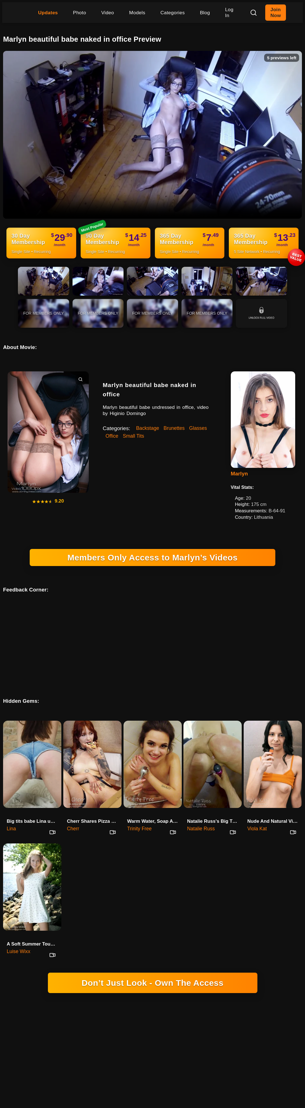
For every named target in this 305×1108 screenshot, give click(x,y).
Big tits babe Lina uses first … (34, 807)
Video (107, 12)
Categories (172, 12)
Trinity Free (139, 814)
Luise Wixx (18, 937)
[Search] (253, 13)
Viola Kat (257, 814)
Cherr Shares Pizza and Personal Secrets (94, 807)
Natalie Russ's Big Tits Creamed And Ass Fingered (214, 807)
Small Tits (133, 436)
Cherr (73, 814)
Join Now (275, 12)
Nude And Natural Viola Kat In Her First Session (274, 807)
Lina (11, 814)
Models (137, 12)
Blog (205, 12)
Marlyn (239, 474)
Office (112, 436)
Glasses (198, 428)
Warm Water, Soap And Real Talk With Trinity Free (154, 807)
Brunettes (174, 428)
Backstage (147, 428)
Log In (229, 12)
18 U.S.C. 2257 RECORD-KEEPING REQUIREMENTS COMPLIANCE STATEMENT (152, 1036)
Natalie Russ (201, 814)
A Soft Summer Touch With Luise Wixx (34, 929)
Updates (48, 12)
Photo (79, 12)
